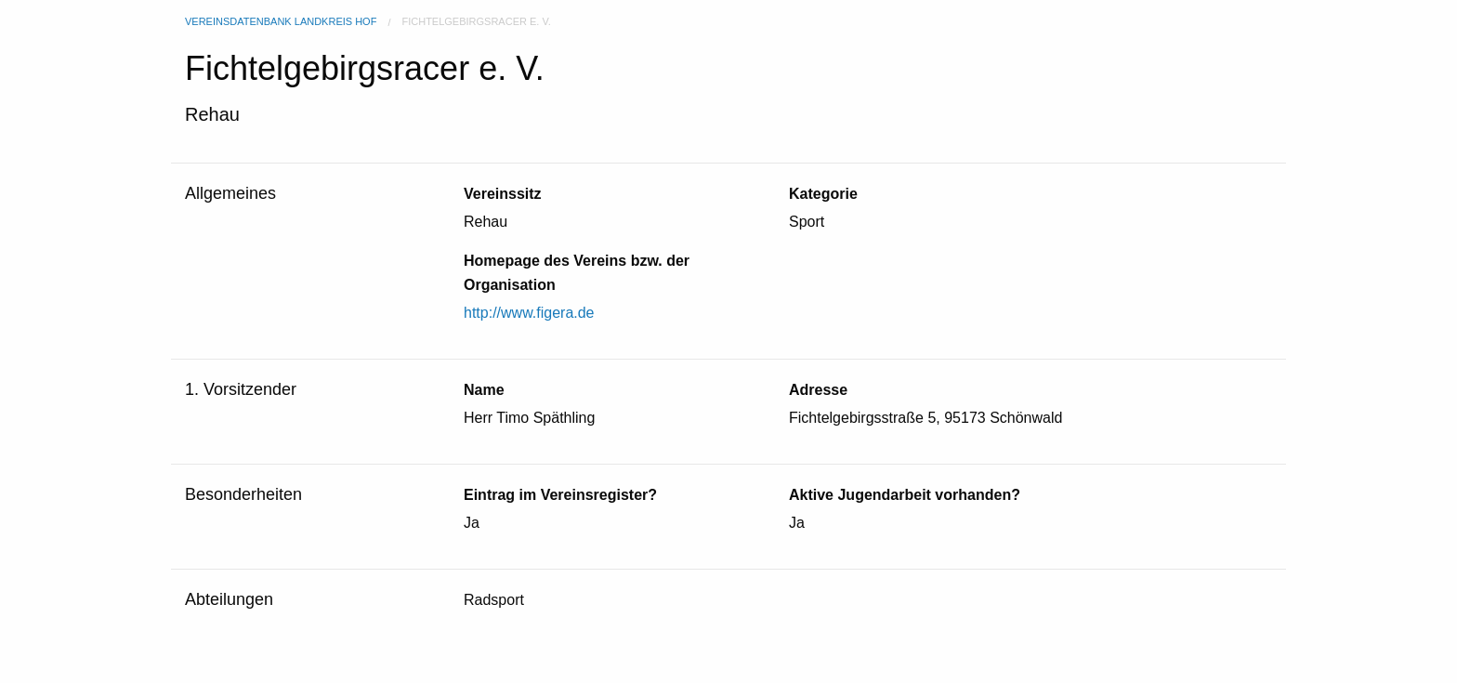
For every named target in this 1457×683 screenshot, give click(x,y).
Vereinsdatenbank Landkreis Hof (280, 21)
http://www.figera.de (529, 313)
